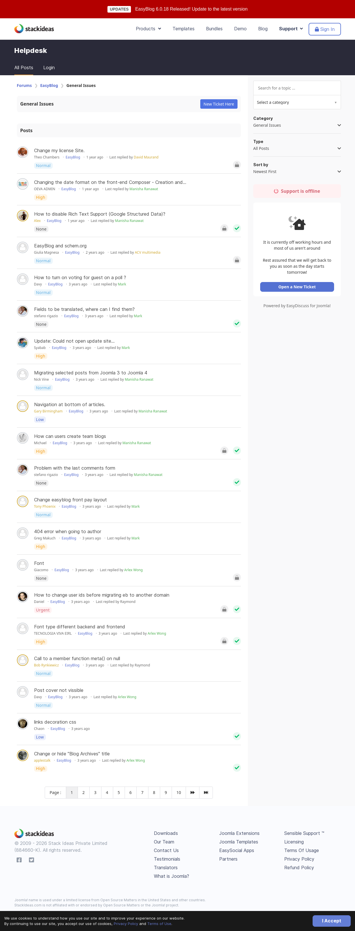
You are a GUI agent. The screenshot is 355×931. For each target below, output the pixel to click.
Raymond (128, 601)
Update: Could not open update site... (74, 341)
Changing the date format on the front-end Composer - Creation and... (110, 182)
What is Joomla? (171, 876)
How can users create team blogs (70, 436)
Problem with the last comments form (74, 468)
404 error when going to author (67, 531)
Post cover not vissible (58, 690)
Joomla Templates (238, 842)
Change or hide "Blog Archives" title (72, 754)
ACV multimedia (147, 252)
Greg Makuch (45, 538)
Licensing (294, 842)
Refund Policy (299, 867)
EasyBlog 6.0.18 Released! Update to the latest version (191, 9)
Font (39, 563)
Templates (183, 28)
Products (148, 28)
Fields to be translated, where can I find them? (84, 309)
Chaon (39, 728)
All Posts (23, 67)
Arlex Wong (133, 569)
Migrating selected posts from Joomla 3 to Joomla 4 (90, 373)
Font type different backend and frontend (79, 627)
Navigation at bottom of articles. (69, 404)
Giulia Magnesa (46, 252)
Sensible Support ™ (304, 833)
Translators (166, 867)
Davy (38, 284)
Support (291, 28)
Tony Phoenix (45, 506)
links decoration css (55, 722)
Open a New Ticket (298, 288)
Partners (228, 859)
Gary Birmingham (48, 411)
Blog (263, 28)
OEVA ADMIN (44, 188)
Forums (24, 85)
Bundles (214, 28)
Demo (240, 28)
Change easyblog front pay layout (70, 500)
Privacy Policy (126, 923)
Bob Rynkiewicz (46, 665)
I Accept (331, 921)
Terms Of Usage (301, 850)
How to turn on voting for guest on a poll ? (80, 277)
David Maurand (146, 157)
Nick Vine (41, 379)
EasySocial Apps (236, 850)
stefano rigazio (46, 315)
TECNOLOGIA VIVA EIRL (53, 633)
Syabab (40, 347)
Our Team (164, 842)
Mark (122, 284)
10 (178, 792)
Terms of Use (159, 923)
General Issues (37, 104)
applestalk (42, 760)
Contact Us (166, 850)
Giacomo (41, 569)
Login (49, 67)
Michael (40, 442)
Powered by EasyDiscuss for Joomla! (298, 307)
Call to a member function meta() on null (77, 658)
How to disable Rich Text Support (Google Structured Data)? (99, 214)
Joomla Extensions (239, 833)
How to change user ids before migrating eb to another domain (101, 595)
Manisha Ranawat (144, 188)
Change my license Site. (59, 150)
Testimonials (167, 859)
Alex (37, 220)
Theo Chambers (47, 157)
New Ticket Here (218, 104)
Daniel (39, 601)
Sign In (325, 29)
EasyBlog (49, 85)
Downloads (166, 833)
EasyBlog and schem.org (60, 246)
